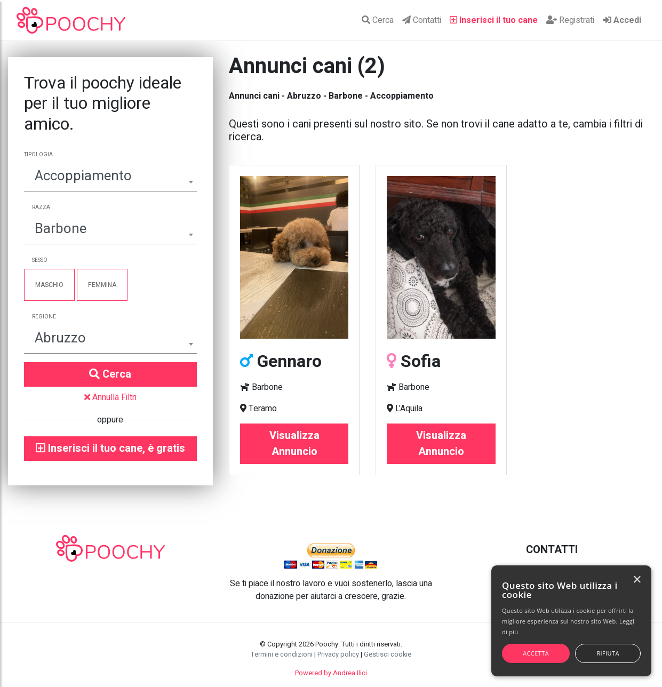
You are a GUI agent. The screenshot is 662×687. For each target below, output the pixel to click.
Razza (41, 207)
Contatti (421, 20)
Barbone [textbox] (60, 228)
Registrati (570, 20)
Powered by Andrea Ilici (331, 673)
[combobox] (110, 177)
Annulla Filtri (110, 397)
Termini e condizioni (282, 654)
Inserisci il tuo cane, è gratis (110, 448)
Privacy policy (338, 654)
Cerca (378, 20)
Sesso (39, 260)
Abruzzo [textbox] (60, 338)
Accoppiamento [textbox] (83, 176)
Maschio (49, 285)
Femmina (102, 285)
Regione (44, 317)
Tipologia (38, 154)
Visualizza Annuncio (294, 443)
